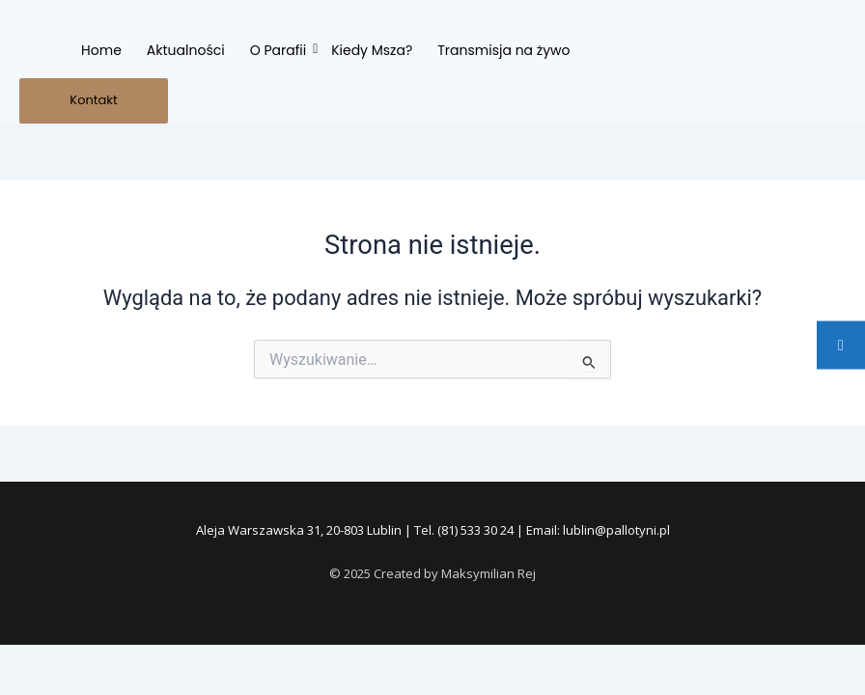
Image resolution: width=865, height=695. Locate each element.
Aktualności (186, 50)
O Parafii (280, 50)
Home (101, 50)
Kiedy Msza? (371, 50)
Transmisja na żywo (503, 50)
